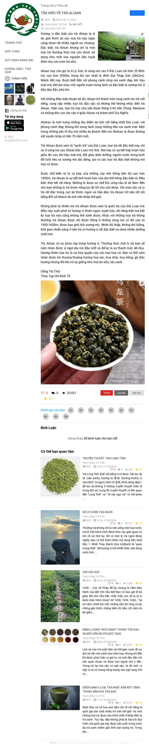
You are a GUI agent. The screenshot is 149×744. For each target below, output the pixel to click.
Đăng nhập (75, 438)
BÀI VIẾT (77, 24)
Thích (107, 393)
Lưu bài (121, 393)
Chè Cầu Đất (91, 572)
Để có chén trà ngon (97, 512)
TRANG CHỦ (13, 42)
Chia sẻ (62, 5)
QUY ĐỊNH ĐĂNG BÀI (19, 60)
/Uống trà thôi (15, 110)
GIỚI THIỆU (12, 51)
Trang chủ (48, 5)
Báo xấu (137, 393)
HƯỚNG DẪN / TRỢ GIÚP (18, 70)
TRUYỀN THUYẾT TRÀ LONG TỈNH (104, 458)
